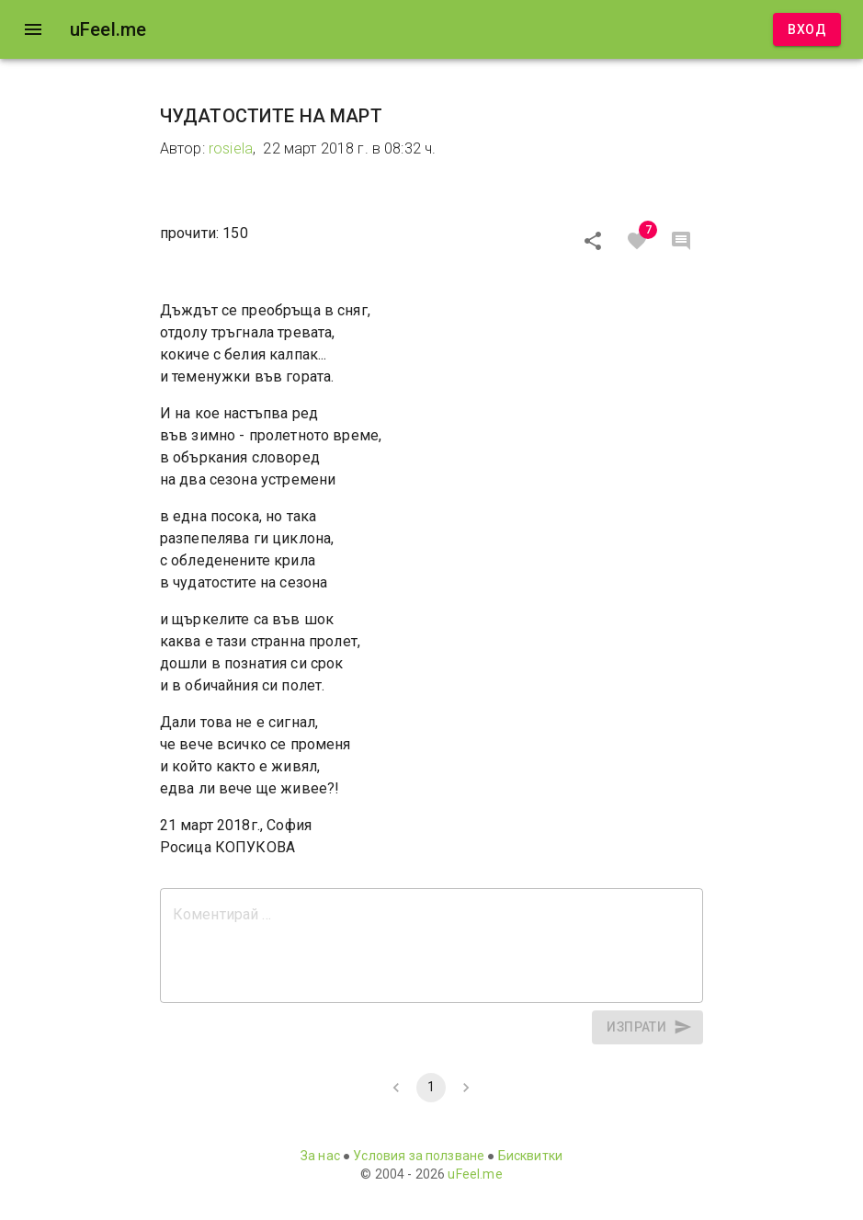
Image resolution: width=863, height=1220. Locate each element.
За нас (320, 1155)
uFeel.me (475, 1174)
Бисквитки (530, 1155)
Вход (807, 30)
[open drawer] (33, 29)
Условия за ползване (418, 1155)
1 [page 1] (431, 1087)
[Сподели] (593, 241)
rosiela (231, 148)
